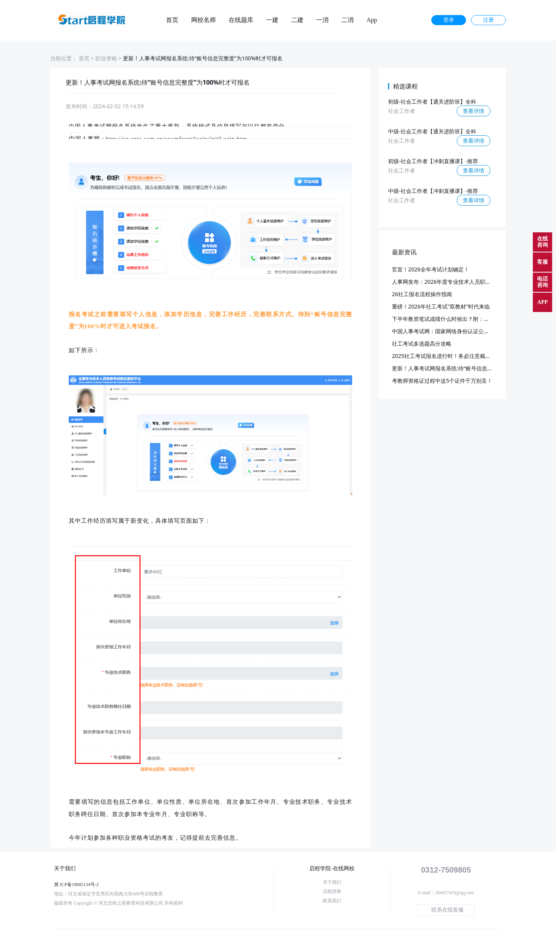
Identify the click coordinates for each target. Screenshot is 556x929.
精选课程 (405, 86)
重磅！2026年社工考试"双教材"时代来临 (441, 306)
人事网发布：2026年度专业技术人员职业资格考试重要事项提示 (468, 281)
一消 (322, 20)
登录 (448, 20)
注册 (488, 20)
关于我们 (332, 882)
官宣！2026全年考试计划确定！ (430, 269)
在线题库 (241, 20)
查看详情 (474, 110)
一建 (272, 20)
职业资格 (106, 58)
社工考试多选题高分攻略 (421, 343)
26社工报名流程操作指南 (422, 294)
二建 (297, 20)
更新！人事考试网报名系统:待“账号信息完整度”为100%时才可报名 (471, 368)
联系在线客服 (447, 910)
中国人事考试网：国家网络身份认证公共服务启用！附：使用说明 (470, 331)
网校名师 (203, 20)
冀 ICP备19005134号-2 (76, 884)
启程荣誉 (332, 891)
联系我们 (332, 900)
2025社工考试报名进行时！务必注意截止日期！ (449, 356)
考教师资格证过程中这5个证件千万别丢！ (442, 380)
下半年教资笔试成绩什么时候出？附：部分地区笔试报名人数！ (467, 318)
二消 (347, 20)
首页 (172, 20)
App (371, 20)
